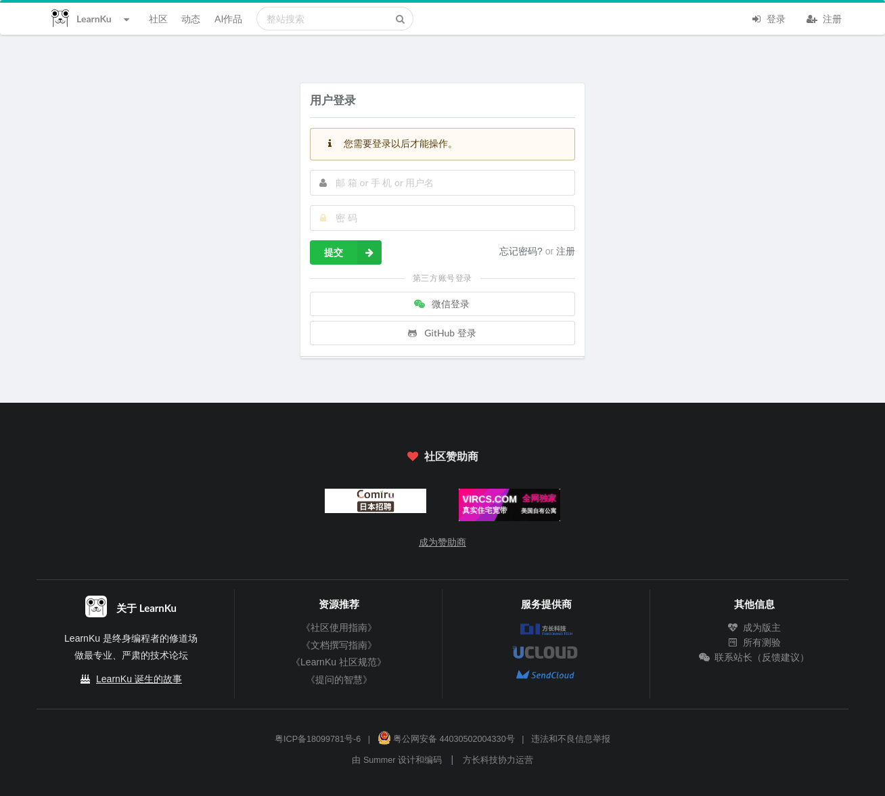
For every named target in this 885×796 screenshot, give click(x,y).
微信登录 (441, 303)
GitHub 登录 (441, 332)
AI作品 (228, 18)
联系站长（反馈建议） (754, 657)
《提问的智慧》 (339, 679)
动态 (190, 18)
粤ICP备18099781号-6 (318, 739)
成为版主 (754, 627)
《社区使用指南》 (339, 627)
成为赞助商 (442, 542)
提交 (353, 252)
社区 (158, 18)
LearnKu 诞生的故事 (139, 678)
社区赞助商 (442, 455)
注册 (824, 17)
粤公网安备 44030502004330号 (446, 739)
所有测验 (754, 642)
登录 (768, 17)
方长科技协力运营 (498, 760)
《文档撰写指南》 (339, 645)
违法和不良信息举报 (570, 739)
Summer (379, 760)
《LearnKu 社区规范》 (338, 662)
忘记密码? (522, 251)
